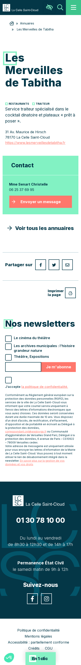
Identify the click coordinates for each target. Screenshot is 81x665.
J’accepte (36, 387)
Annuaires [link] (27, 23)
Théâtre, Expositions (31, 356)
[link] (23, 7)
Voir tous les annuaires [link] (40, 228)
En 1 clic (40, 658)
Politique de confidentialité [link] (38, 630)
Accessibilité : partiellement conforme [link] (38, 642)
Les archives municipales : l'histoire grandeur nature (44, 348)
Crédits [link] (34, 648)
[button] (9, 658)
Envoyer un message (41, 202)
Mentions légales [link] (38, 636)
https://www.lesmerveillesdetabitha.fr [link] (35, 143)
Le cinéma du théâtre (32, 338)
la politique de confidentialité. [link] (44, 387)
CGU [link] (49, 648)
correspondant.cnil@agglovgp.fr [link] (25, 431)
